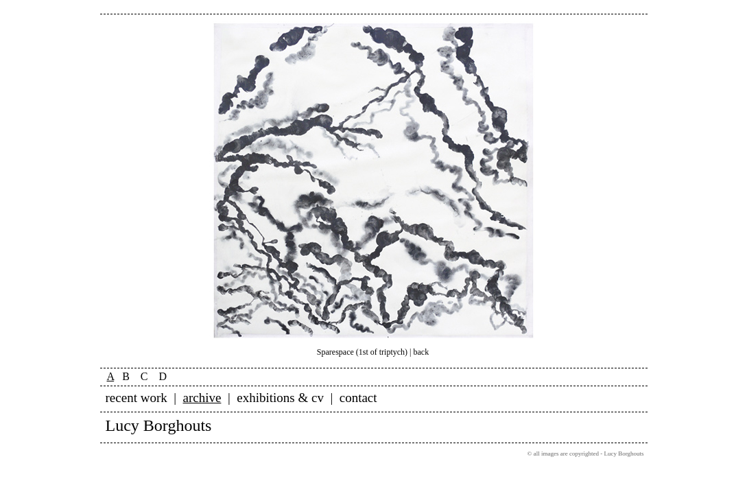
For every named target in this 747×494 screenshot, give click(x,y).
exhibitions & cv (280, 397)
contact (358, 397)
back (421, 352)
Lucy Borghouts (159, 425)
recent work (136, 397)
